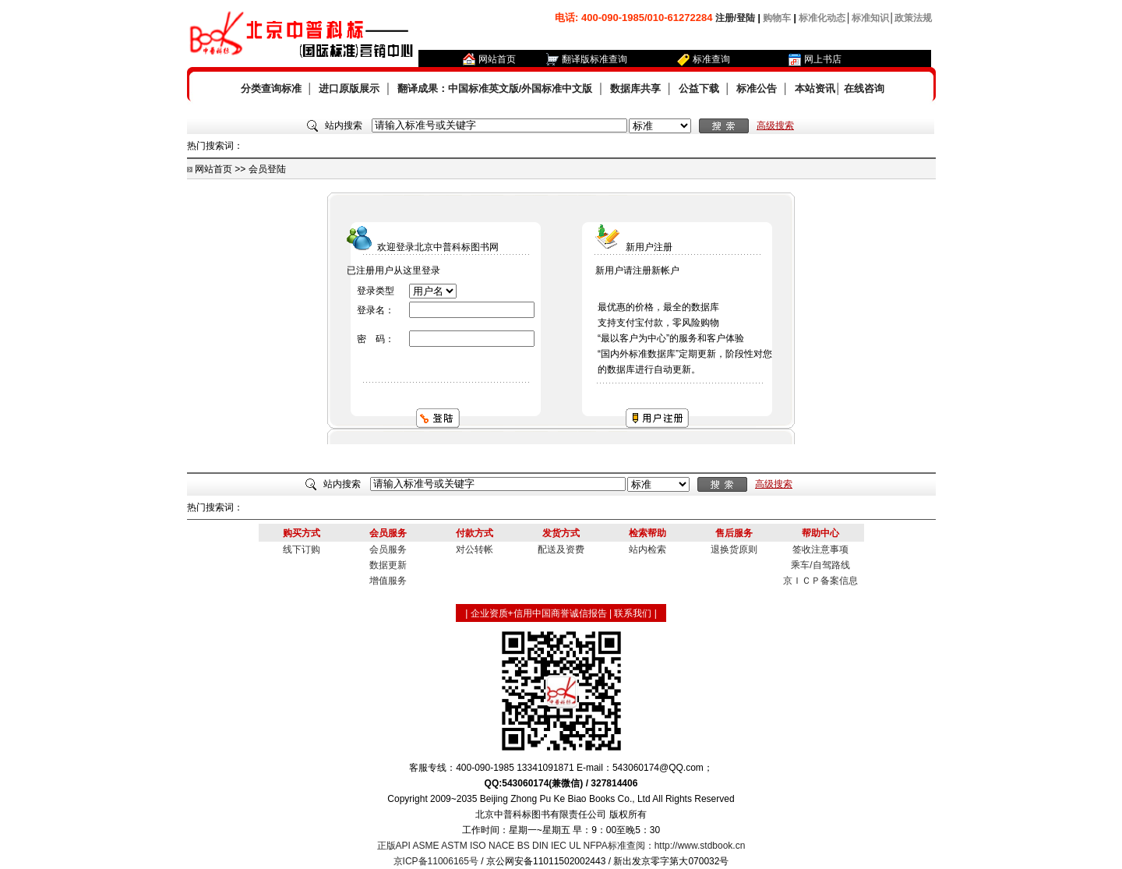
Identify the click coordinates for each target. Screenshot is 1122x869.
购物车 (777, 17)
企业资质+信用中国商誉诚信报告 (539, 613)
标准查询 (711, 59)
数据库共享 (635, 88)
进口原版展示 (349, 88)
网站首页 (497, 59)
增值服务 (388, 580)
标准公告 (756, 88)
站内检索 (647, 549)
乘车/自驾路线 (820, 565)
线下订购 (301, 549)
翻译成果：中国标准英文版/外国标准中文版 (495, 88)
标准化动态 (822, 17)
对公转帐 (474, 549)
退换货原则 (734, 549)
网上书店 (823, 59)
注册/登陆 (735, 17)
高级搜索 (775, 125)
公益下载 (699, 88)
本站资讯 (815, 88)
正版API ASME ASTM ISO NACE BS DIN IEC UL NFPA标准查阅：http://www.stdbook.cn (561, 845)
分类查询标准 (271, 88)
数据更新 (388, 565)
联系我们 (632, 613)
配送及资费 (561, 549)
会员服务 (388, 549)
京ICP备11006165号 (435, 861)
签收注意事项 (820, 549)
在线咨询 (864, 88)
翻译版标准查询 (594, 59)
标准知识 (870, 17)
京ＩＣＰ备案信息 (820, 580)
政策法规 (913, 17)
